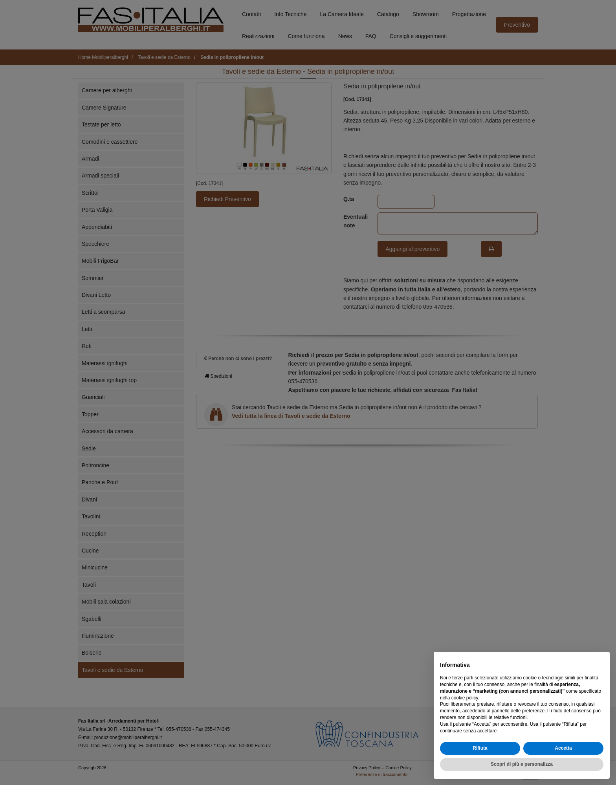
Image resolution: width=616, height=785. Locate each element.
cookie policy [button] (464, 698)
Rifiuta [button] (480, 748)
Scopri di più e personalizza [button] (522, 764)
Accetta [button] (563, 748)
